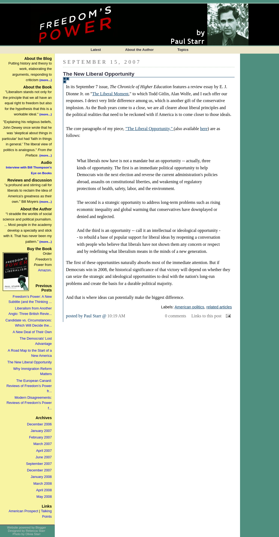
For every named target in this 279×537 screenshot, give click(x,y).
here (204, 128)
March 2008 (42, 483)
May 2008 (44, 497)
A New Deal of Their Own (32, 332)
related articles (219, 307)
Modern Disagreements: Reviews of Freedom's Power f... (29, 402)
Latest (96, 50)
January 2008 (41, 477)
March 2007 (42, 444)
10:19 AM (116, 316)
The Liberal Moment (110, 93)
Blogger (40, 527)
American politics (189, 307)
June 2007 (43, 457)
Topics (182, 50)
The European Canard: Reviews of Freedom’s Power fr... (29, 386)
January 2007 (41, 431)
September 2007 (39, 464)
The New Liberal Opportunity (29, 362)
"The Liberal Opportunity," (149, 128)
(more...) (46, 80)
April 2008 (44, 490)
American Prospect (23, 511)
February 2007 (40, 437)
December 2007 (39, 470)
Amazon (44, 270)
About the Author (139, 50)
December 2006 (39, 424)
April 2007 (44, 451)
